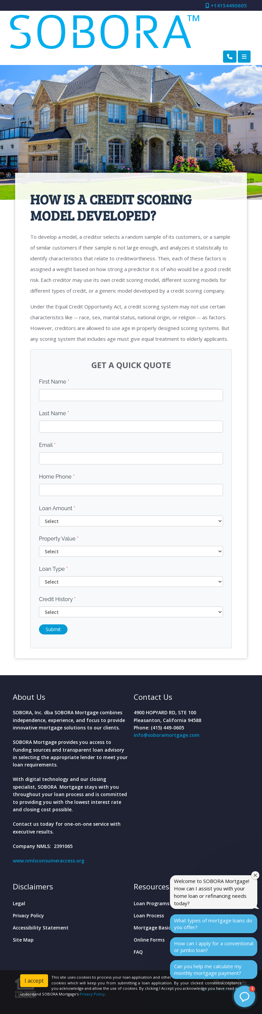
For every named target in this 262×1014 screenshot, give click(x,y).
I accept (34, 980)
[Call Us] (229, 57)
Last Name (54, 413)
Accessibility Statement (41, 927)
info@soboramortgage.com (167, 735)
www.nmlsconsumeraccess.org (48, 860)
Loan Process (149, 915)
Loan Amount (57, 508)
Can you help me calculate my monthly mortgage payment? (208, 969)
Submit (53, 629)
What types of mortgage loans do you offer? (213, 923)
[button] (244, 996)
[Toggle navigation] (244, 57)
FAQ (138, 952)
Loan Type (53, 569)
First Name (54, 382)
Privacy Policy (28, 915)
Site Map (23, 940)
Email (47, 445)
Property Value (59, 538)
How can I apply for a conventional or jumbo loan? (213, 946)
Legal (19, 903)
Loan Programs (151, 903)
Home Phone (57, 476)
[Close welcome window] (255, 875)
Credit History (57, 599)
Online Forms (149, 940)
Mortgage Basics (153, 927)
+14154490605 (226, 5)
